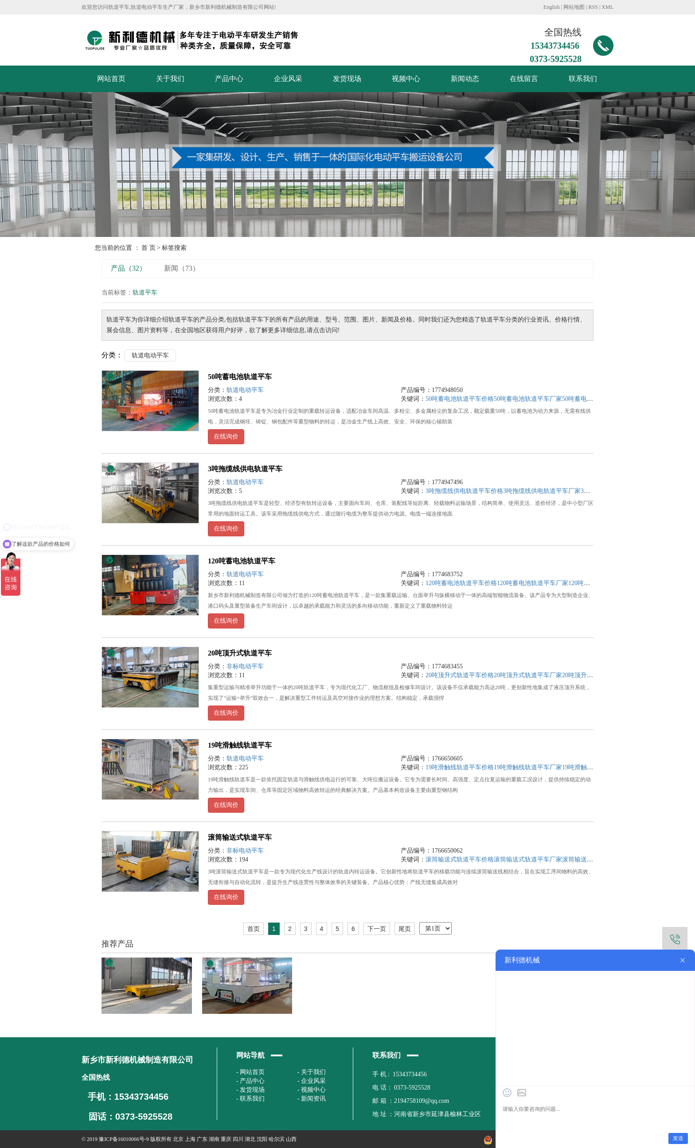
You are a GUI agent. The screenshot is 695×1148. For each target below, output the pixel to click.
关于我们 (170, 78)
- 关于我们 (311, 1072)
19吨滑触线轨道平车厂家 (528, 767)
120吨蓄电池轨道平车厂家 (532, 583)
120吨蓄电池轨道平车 (241, 561)
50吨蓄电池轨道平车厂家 (528, 399)
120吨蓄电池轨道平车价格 (461, 583)
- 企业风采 (311, 1081)
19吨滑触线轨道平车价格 (460, 767)
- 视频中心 (311, 1089)
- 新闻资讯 (311, 1098)
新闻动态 (465, 78)
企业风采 (288, 78)
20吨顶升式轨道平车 (240, 653)
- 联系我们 (250, 1098)
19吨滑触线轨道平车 (240, 745)
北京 (178, 1139)
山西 (291, 1139)
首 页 (148, 247)
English (551, 7)
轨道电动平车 (150, 355)
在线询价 (226, 436)
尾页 (404, 928)
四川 (238, 1139)
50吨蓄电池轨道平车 (240, 376)
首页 (253, 928)
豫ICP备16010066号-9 (124, 1139)
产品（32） (128, 268)
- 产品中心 (250, 1081)
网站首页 (111, 78)
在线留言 (524, 78)
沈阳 (262, 1139)
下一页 (376, 928)
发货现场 (347, 78)
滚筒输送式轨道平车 (240, 837)
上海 (190, 1139)
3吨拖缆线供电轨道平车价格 (464, 491)
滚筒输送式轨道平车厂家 (528, 859)
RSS (593, 7)
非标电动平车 (245, 666)
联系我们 (583, 78)
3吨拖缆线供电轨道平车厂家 (542, 491)
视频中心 (406, 78)
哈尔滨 (277, 1139)
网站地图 (574, 7)
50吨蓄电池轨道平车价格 (460, 399)
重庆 (226, 1139)
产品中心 (229, 78)
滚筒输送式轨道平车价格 (460, 859)
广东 (202, 1139)
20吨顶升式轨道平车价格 (460, 675)
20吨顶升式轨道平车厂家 (528, 675)
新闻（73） (181, 268)
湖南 (214, 1139)
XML (607, 7)
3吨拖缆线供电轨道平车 (245, 469)
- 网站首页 (250, 1072)
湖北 (250, 1139)
